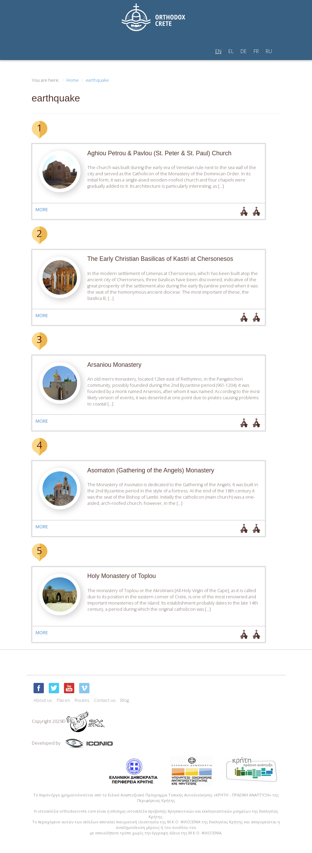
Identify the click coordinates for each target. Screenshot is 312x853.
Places (63, 700)
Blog (124, 700)
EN (218, 51)
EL (231, 51)
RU (269, 51)
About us (43, 700)
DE (243, 51)
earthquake (97, 80)
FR (256, 51)
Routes (82, 700)
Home (72, 80)
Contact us (104, 700)
